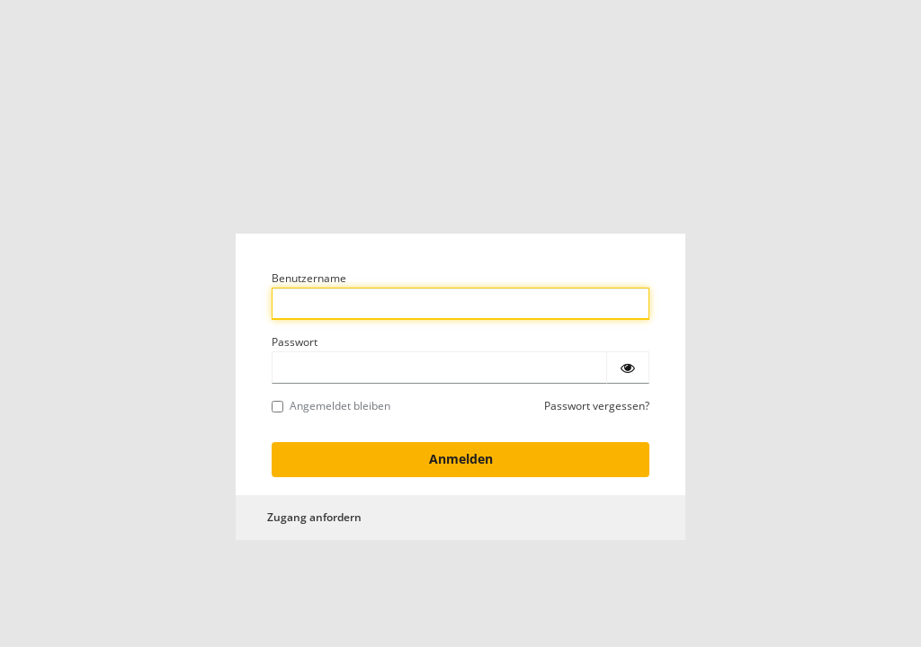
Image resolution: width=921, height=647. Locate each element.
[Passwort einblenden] (627, 367)
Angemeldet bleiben (331, 405)
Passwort (294, 342)
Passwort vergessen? (596, 405)
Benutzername (309, 278)
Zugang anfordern (314, 517)
